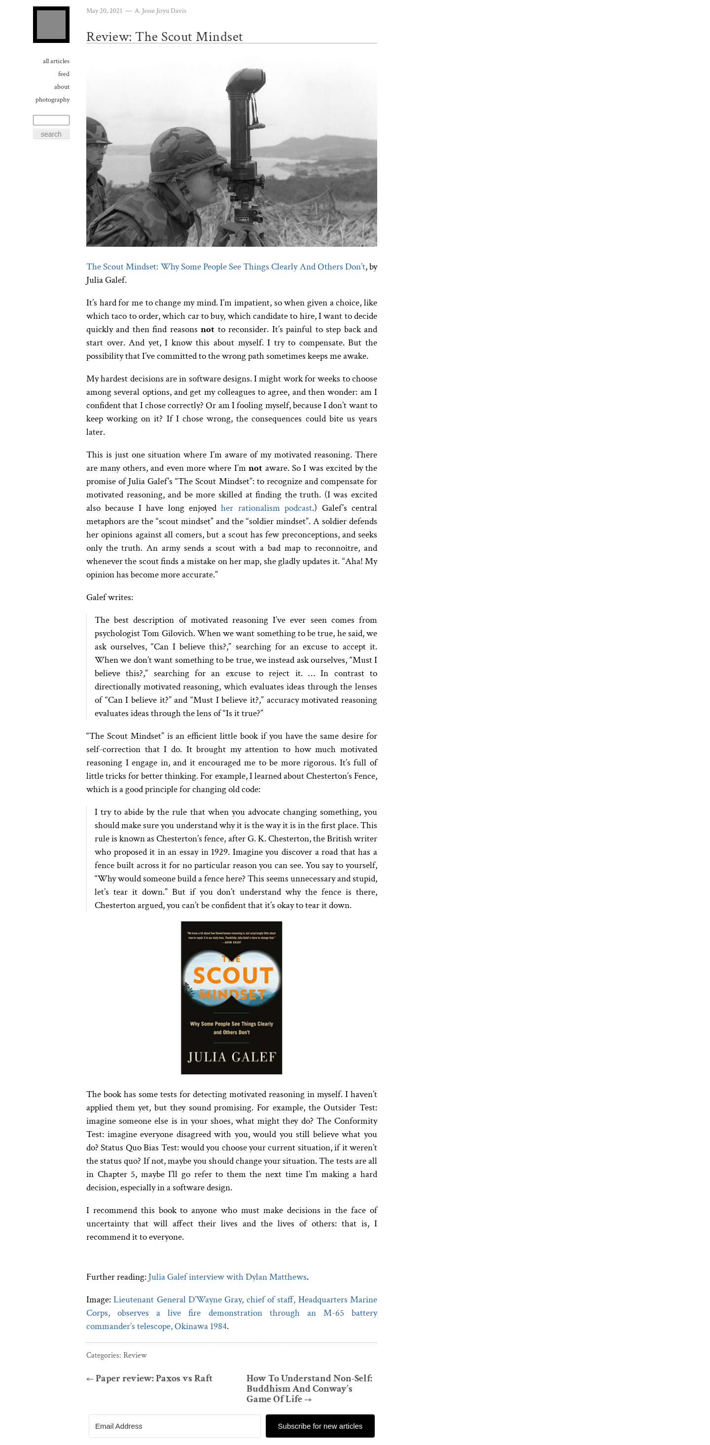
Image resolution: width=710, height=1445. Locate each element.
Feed (64, 74)
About (62, 86)
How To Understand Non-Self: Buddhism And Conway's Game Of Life (309, 1389)
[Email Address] (175, 1426)
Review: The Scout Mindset (165, 37)
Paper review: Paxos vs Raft (149, 1378)
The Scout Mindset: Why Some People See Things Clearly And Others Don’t (225, 267)
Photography (53, 99)
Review (134, 1355)
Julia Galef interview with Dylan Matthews (227, 1277)
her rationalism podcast (266, 508)
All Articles (56, 61)
